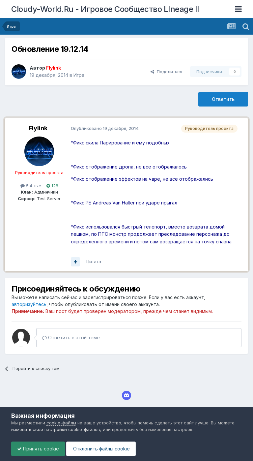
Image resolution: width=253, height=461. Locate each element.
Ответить (223, 99)
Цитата (93, 261)
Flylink (38, 128)
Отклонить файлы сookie (104, 448)
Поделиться (166, 71)
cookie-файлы (61, 422)
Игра (78, 75)
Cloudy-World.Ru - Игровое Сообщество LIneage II (105, 9)
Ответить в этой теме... (72, 337)
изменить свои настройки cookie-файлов (55, 429)
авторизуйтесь (29, 304)
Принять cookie (39, 448)
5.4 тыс (30, 185)
